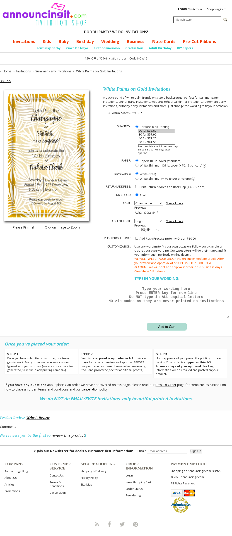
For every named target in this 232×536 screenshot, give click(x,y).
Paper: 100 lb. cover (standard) (158, 161)
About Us (11, 483)
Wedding (110, 41)
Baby (63, 41)
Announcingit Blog (16, 477)
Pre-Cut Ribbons (199, 41)
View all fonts (174, 203)
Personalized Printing (152, 127)
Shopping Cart (216, 9)
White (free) (145, 174)
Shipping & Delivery (93, 477)
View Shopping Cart (138, 488)
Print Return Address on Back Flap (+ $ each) (170, 187)
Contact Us (57, 481)
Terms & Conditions (57, 489)
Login (129, 481)
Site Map (86, 490)
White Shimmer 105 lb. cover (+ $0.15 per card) (170, 165)
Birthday (85, 41)
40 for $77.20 (156, 139)
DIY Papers (185, 48)
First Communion (107, 48)
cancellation (90, 395)
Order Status (134, 494)
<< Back (5, 81)
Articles (9, 490)
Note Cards (163, 41)
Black (141, 195)
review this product (68, 440)
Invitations (24, 41)
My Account (190, 9)
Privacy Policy (89, 483)
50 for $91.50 (156, 142)
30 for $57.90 (156, 135)
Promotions (12, 496)
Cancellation (58, 498)
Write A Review (37, 423)
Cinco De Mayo (77, 48)
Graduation (134, 48)
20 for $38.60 (156, 131)
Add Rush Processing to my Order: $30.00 (165, 238)
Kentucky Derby (48, 48)
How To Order (165, 390)
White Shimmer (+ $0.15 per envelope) (165, 178)
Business (135, 41)
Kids (47, 41)
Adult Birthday (160, 48)
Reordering (133, 501)
